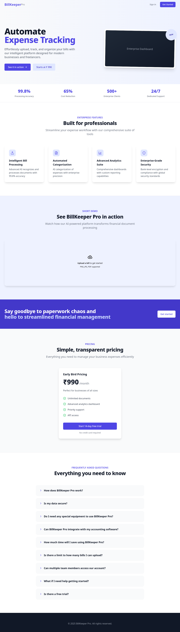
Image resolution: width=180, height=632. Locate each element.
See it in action (17, 67)
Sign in (153, 4)
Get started (166, 314)
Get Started (167, 4)
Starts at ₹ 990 (44, 67)
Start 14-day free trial (90, 426)
